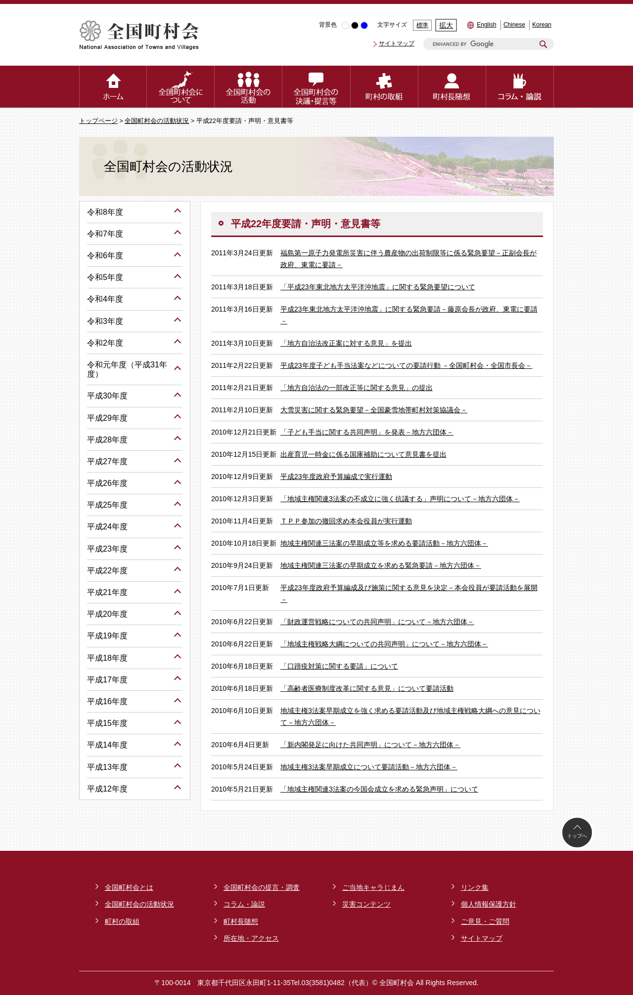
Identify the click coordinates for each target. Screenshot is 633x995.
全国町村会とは (129, 887)
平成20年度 (107, 614)
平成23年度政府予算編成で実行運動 (336, 476)
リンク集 (475, 887)
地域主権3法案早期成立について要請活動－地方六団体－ (368, 767)
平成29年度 (107, 418)
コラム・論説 (244, 904)
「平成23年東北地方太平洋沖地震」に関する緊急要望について (377, 287)
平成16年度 (107, 701)
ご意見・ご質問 (485, 921)
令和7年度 (105, 234)
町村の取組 (122, 921)
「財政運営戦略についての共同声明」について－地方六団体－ (377, 622)
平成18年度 (107, 658)
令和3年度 (105, 321)
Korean (541, 24)
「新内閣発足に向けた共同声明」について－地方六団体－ (370, 745)
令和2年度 (105, 343)
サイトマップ (396, 43)
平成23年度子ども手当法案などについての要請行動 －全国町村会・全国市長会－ (406, 365)
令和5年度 (105, 277)
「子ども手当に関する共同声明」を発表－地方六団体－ (366, 432)
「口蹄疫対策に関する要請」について (339, 666)
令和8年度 (105, 212)
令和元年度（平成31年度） (127, 369)
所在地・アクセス (251, 938)
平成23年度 (107, 549)
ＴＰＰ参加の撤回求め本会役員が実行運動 (346, 521)
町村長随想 (241, 921)
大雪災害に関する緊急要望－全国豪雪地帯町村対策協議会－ (373, 410)
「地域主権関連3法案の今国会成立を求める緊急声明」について (379, 789)
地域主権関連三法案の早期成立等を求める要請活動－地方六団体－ (384, 543)
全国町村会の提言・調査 (262, 887)
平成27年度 (107, 461)
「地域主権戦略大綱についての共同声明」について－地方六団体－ (384, 644)
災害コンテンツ (366, 904)
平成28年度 (107, 440)
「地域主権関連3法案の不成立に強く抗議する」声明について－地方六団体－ (400, 499)
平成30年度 (107, 396)
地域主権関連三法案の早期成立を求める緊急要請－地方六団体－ (380, 565)
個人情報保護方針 (488, 904)
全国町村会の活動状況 (157, 121)
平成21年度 (107, 592)
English (486, 24)
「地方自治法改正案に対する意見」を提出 (346, 343)
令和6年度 (105, 255)
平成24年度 (107, 526)
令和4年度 (105, 299)
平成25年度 (107, 505)
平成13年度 (107, 767)
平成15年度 (107, 723)
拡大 (446, 25)
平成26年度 (107, 483)
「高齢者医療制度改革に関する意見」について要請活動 (366, 688)
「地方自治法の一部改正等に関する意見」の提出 (356, 388)
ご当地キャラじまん (373, 887)
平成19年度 (107, 636)
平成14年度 (107, 745)
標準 (422, 25)
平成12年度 (107, 789)
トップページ (98, 121)
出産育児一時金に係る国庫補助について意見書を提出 (363, 454)
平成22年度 (107, 570)
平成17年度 (107, 680)
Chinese (514, 24)
